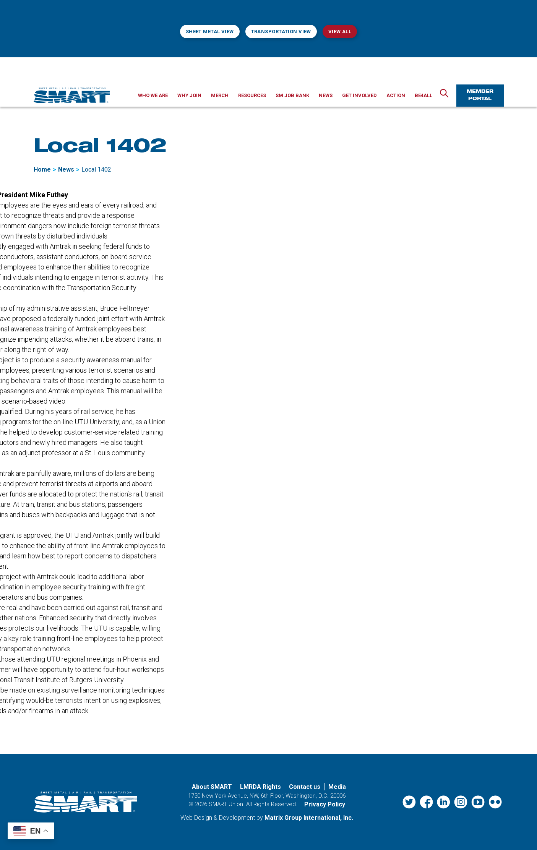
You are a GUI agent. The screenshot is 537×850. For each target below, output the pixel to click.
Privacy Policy (324, 804)
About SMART (212, 786)
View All (339, 31)
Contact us (304, 786)
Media (337, 786)
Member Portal (480, 95)
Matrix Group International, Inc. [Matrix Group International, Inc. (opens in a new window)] (308, 817)
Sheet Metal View (210, 31)
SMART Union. (227, 804)
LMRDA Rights (260, 786)
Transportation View (281, 31)
